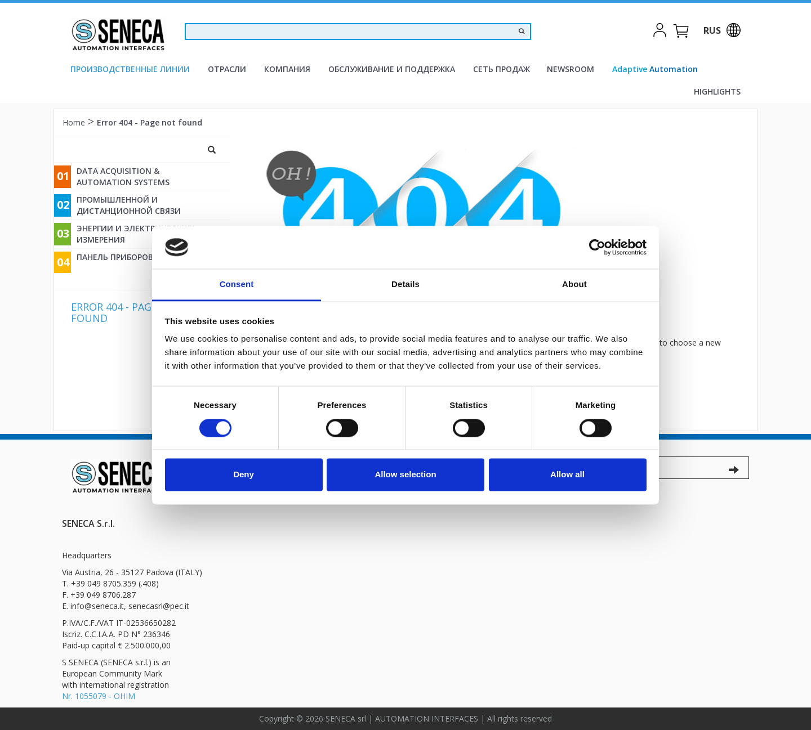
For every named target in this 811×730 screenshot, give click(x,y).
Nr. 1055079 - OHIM (98, 696)
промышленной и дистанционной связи (129, 205)
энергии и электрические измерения (134, 234)
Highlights (717, 91)
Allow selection (405, 475)
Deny (243, 475)
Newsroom (570, 69)
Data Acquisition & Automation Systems (123, 176)
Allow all (567, 475)
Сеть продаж (501, 69)
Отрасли (227, 69)
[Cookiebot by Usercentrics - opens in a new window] (597, 247)
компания (287, 69)
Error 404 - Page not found (149, 122)
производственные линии (130, 69)
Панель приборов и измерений (145, 257)
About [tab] (574, 284)
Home (75, 122)
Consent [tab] (237, 284)
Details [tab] (405, 284)
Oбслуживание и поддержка (391, 69)
